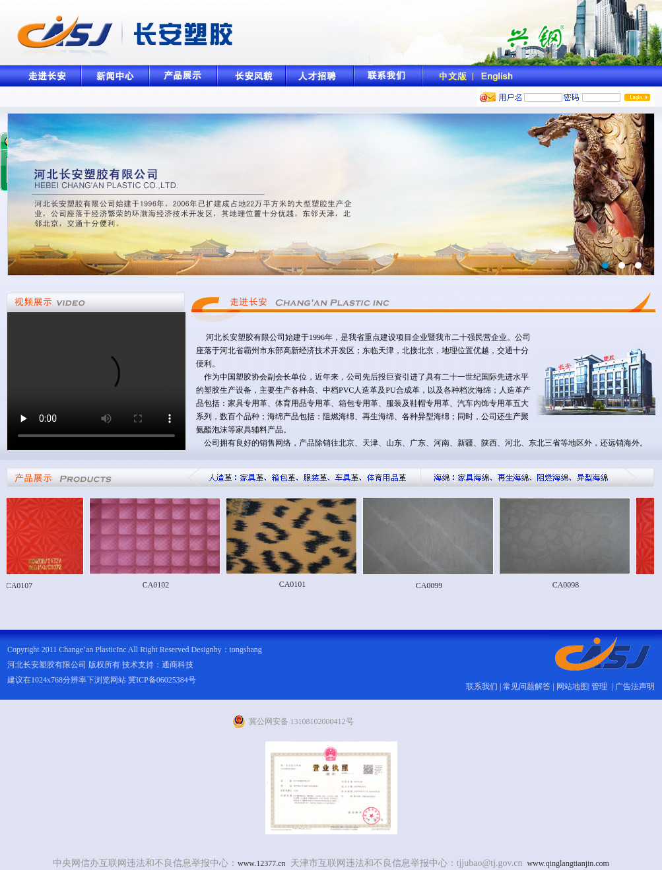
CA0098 (571, 584)
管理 (600, 686)
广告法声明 (635, 686)
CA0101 (298, 584)
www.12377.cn (262, 863)
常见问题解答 (526, 686)
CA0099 (434, 585)
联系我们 (482, 686)
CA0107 (24, 585)
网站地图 (572, 686)
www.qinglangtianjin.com (568, 863)
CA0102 (161, 584)
